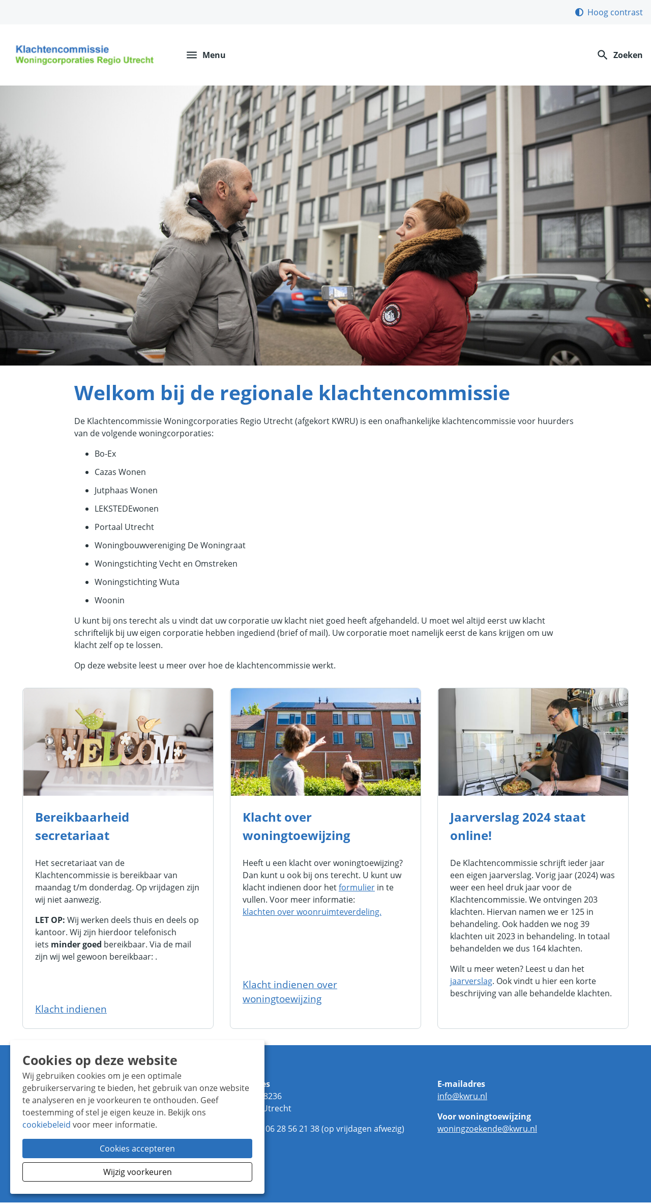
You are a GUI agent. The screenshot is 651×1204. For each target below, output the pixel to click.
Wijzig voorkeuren (137, 1172)
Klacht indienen (71, 1010)
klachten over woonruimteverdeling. (312, 913)
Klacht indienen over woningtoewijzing (290, 992)
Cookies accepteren (137, 1148)
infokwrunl (462, 1097)
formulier (357, 888)
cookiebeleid (46, 1124)
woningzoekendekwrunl (487, 1130)
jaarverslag (471, 982)
